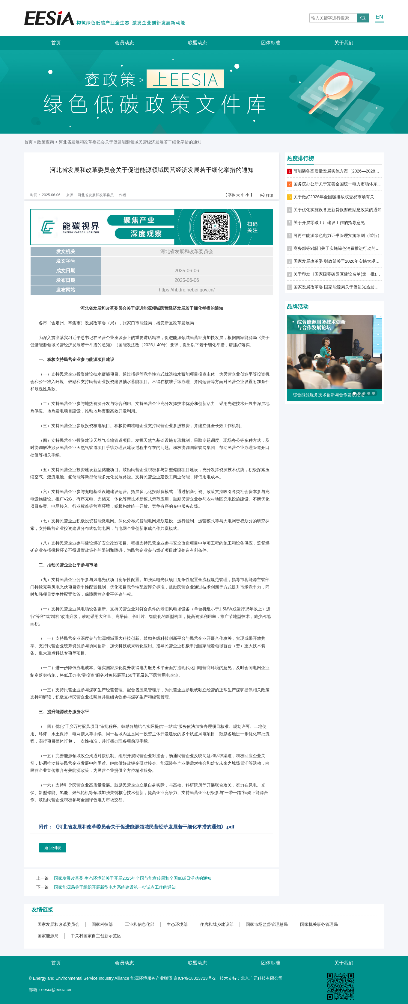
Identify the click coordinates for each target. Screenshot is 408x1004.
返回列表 (52, 847)
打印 (269, 195)
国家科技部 (102, 924)
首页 (56, 42)
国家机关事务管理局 (319, 924)
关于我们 (343, 42)
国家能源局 (47, 935)
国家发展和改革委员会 (58, 924)
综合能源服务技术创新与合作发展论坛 (328, 394)
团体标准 (270, 42)
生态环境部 (177, 924)
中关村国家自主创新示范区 (96, 935)
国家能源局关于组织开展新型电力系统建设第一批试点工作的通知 (115, 887)
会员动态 (124, 42)
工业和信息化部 (139, 924)
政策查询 (45, 142)
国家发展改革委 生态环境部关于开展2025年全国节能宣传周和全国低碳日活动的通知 (132, 878)
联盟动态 (197, 42)
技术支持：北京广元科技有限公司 (251, 978)
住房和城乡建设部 (217, 924)
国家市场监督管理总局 (267, 924)
